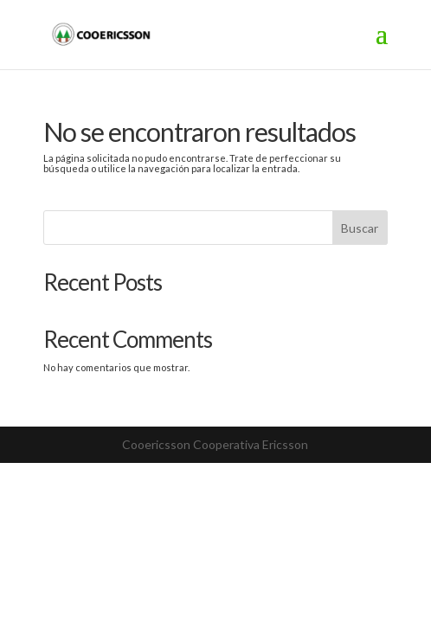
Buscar (359, 228)
